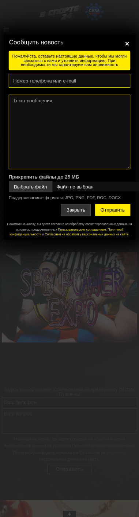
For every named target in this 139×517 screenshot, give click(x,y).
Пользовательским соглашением (82, 229)
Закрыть (76, 210)
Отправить (113, 210)
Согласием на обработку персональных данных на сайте (87, 234)
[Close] (127, 43)
